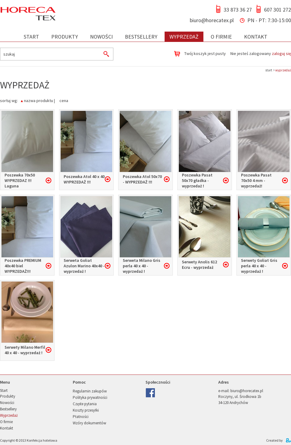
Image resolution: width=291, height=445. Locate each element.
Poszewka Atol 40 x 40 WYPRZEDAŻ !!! (84, 179)
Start (31, 36)
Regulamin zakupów (90, 391)
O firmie (221, 36)
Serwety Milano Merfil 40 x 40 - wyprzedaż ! (25, 349)
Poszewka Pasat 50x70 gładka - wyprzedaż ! (197, 180)
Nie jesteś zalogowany (260, 53)
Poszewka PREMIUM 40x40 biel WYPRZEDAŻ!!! (23, 266)
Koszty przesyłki (86, 410)
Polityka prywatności (90, 397)
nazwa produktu (38, 100)
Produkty (64, 36)
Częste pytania (85, 403)
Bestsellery (141, 36)
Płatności (81, 416)
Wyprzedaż (184, 36)
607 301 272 (277, 9)
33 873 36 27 (238, 9)
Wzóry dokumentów (89, 423)
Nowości (101, 36)
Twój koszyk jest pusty (205, 53)
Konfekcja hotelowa (42, 440)
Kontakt (255, 36)
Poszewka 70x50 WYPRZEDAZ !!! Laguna (20, 180)
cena (63, 100)
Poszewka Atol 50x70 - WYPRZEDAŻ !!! (142, 179)
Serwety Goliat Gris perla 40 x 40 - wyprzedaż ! (259, 266)
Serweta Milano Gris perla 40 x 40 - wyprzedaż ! (141, 266)
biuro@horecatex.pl (212, 20)
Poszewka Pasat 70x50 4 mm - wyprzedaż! (256, 180)
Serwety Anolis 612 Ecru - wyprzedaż (199, 264)
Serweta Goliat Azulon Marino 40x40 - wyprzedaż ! (84, 266)
